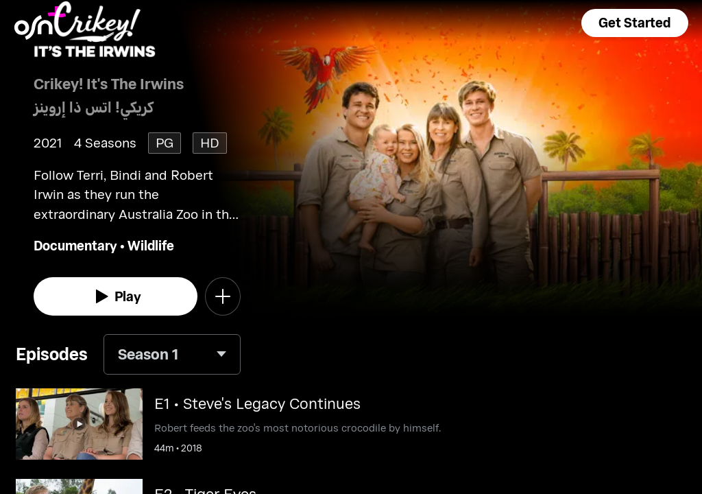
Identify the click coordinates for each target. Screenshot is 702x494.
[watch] (115, 296)
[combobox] (172, 354)
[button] (634, 23)
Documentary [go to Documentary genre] (75, 245)
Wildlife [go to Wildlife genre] (151, 245)
